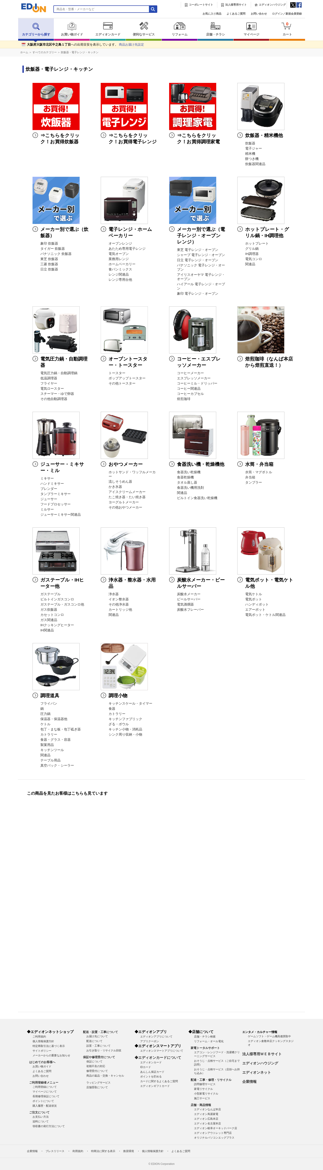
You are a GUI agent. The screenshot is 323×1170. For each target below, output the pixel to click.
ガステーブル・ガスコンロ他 (62, 604)
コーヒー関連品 (189, 388)
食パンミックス (120, 269)
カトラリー (48, 734)
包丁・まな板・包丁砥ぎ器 (60, 729)
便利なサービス (144, 29)
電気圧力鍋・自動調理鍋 (58, 373)
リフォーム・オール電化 (209, 1041)
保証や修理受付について (99, 1057)
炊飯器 (250, 143)
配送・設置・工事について (100, 1032)
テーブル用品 (50, 760)
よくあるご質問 (236, 13)
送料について (41, 1121)
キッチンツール (52, 750)
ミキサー (47, 478)
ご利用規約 (39, 1036)
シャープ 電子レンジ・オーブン (201, 255)
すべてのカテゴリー (45, 52)
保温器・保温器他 (53, 719)
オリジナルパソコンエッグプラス (214, 1137)
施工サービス (202, 1098)
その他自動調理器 (53, 399)
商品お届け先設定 (131, 44)
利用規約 (77, 1151)
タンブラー (253, 482)
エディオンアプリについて (156, 1036)
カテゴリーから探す (36, 29)
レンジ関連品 (119, 274)
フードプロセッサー (55, 504)
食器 (112, 708)
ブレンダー (48, 489)
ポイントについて (43, 1101)
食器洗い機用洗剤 (190, 487)
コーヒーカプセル (190, 394)
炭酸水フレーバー (190, 609)
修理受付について (97, 1071)
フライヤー (48, 383)
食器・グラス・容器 (55, 739)
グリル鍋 (252, 248)
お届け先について (97, 1036)
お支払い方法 (41, 1116)
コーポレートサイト (201, 4)
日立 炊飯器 (49, 269)
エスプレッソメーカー (194, 378)
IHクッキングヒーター (57, 625)
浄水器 (114, 594)
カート (287, 29)
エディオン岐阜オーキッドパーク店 (215, 1128)
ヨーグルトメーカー (124, 502)
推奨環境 (128, 1151)
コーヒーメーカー (190, 373)
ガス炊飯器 (48, 609)
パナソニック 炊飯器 (56, 254)
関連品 (250, 264)
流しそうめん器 (120, 481)
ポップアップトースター (127, 378)
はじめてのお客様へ (42, 1062)
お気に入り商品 (212, 13)
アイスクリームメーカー (127, 492)
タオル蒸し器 (187, 482)
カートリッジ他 (120, 609)
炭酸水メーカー (189, 594)
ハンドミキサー (52, 483)
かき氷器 (115, 487)
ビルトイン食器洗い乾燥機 (197, 498)
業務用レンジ (119, 259)
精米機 (250, 153)
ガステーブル (50, 594)
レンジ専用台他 (120, 279)
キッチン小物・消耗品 (125, 729)
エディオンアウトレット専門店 (213, 1133)
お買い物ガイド (72, 29)
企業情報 (249, 1082)
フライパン (48, 703)
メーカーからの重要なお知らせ (51, 1055)
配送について (94, 1041)
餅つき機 (252, 159)
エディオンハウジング (272, 4)
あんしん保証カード (152, 1071)
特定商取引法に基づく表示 (49, 1046)
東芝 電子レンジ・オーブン (197, 250)
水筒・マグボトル (258, 472)
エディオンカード (108, 29)
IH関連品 (47, 630)
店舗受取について (97, 1087)
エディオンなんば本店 (207, 1109)
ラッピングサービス (98, 1082)
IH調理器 (252, 254)
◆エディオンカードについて (158, 1057)
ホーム (24, 52)
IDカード (145, 1067)
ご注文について (39, 1112)
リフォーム (179, 29)
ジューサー (48, 499)
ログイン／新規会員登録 (287, 13)
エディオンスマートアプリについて (161, 1050)
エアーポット (255, 609)
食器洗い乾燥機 (189, 472)
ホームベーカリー (122, 264)
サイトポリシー (42, 1050)
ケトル (45, 724)
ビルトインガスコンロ (57, 599)
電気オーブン (119, 254)
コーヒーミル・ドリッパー (197, 383)
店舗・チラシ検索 (205, 1036)
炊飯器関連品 (255, 164)
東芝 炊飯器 (49, 259)
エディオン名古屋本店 (207, 1123)
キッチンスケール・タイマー (130, 703)
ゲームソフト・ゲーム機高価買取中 (269, 1036)
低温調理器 (48, 378)
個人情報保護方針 (43, 1041)
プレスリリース (55, 1151)
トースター (117, 373)
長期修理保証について (46, 1096)
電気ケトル (253, 594)
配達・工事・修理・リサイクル (211, 1080)
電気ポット (253, 599)
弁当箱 (250, 477)
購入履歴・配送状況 (45, 1105)
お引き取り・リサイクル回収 (103, 1050)
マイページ (251, 29)
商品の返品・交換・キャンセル (105, 1075)
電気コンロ (253, 259)
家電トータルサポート (205, 1048)
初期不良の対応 (95, 1066)
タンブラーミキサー (55, 494)
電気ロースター (52, 388)
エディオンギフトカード (155, 1086)
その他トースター (122, 383)
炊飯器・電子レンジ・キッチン (79, 52)
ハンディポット (257, 604)
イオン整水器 (119, 599)
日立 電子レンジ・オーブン (197, 260)
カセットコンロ (52, 615)
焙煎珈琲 (183, 399)
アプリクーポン (149, 1041)
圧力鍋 (45, 714)
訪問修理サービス (205, 1084)
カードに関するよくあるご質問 (159, 1081)
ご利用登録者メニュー (43, 1082)
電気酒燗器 (185, 604)
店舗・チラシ (215, 29)
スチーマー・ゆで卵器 (57, 394)
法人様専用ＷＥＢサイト (262, 1054)
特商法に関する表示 (103, 1151)
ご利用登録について (45, 1086)
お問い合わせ (259, 13)
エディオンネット (256, 1072)
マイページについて (45, 1091)
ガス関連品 (48, 620)
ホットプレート (257, 243)
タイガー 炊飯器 (52, 248)
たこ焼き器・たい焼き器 (127, 497)
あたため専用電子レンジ (127, 248)
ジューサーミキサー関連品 (60, 514)
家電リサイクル (203, 1088)
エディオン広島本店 (206, 1118)
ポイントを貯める (151, 1076)
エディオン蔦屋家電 (206, 1114)
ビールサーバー (189, 599)
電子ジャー (253, 148)
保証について (94, 1061)
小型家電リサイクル (206, 1093)
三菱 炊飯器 (49, 264)
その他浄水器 (119, 604)
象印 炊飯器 (49, 243)
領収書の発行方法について (49, 1126)
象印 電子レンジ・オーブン (197, 293)
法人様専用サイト (236, 4)
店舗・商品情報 (201, 1105)
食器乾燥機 (185, 477)
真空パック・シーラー (57, 765)
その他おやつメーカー (125, 507)
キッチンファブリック (125, 719)
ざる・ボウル (119, 724)
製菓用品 (47, 745)
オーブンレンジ (120, 243)
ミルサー (47, 509)
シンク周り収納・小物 (125, 734)
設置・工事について (98, 1045)
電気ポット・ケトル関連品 (265, 615)
